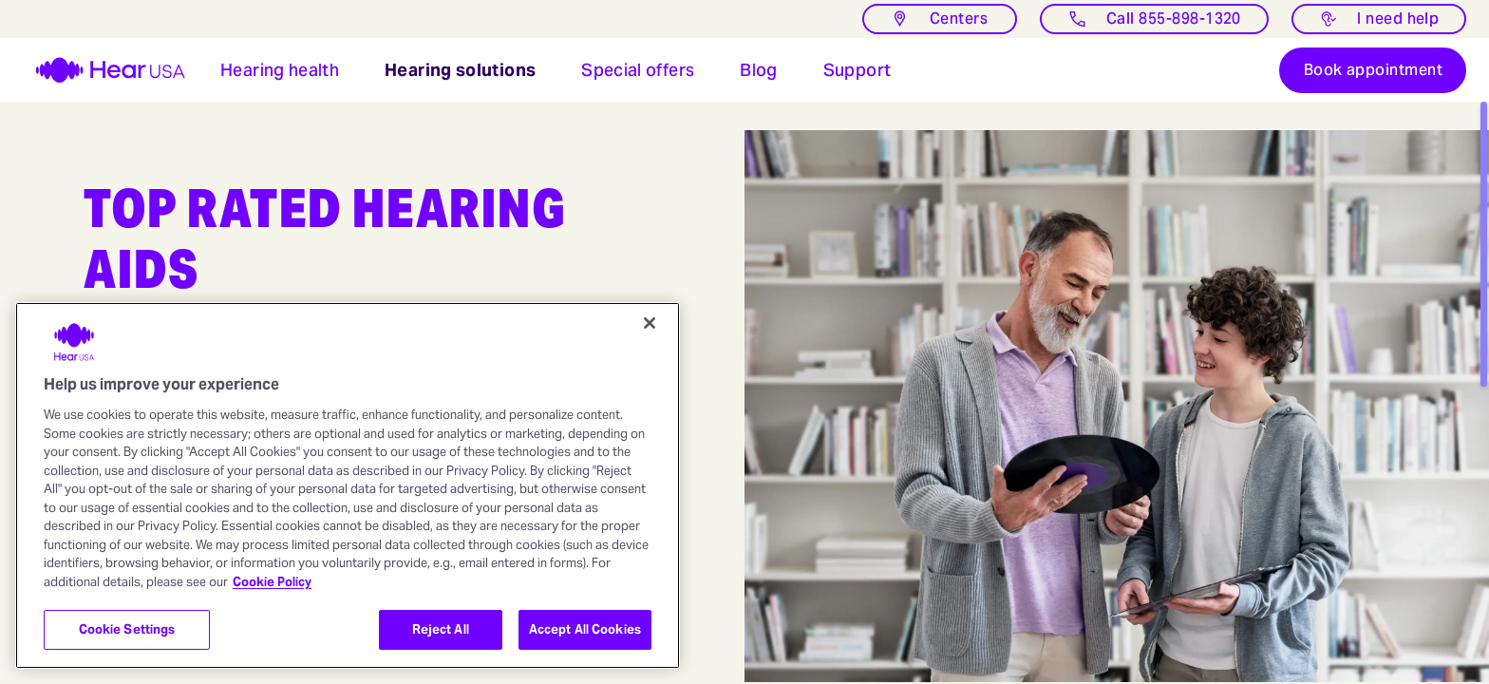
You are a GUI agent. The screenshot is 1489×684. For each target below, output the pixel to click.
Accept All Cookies (585, 629)
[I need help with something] (1378, 19)
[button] (280, 76)
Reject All (440, 629)
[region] (347, 485)
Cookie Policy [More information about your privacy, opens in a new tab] (272, 582)
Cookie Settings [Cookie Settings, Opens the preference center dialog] (127, 629)
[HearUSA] (99, 76)
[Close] (649, 323)
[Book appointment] (1372, 76)
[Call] (1154, 19)
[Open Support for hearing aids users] (857, 76)
